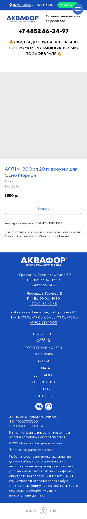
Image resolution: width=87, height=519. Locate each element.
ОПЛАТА (43, 368)
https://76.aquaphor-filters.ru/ (50, 236)
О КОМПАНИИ (43, 382)
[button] (22, 5)
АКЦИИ (43, 361)
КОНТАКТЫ (45, 5)
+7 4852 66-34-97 (44, 31)
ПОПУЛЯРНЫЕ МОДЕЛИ (43, 348)
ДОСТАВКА (43, 375)
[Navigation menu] (78, 9)
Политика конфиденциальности (31, 450)
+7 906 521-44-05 (43, 322)
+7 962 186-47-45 (43, 304)
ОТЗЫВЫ (43, 389)
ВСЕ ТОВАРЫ (44, 354)
